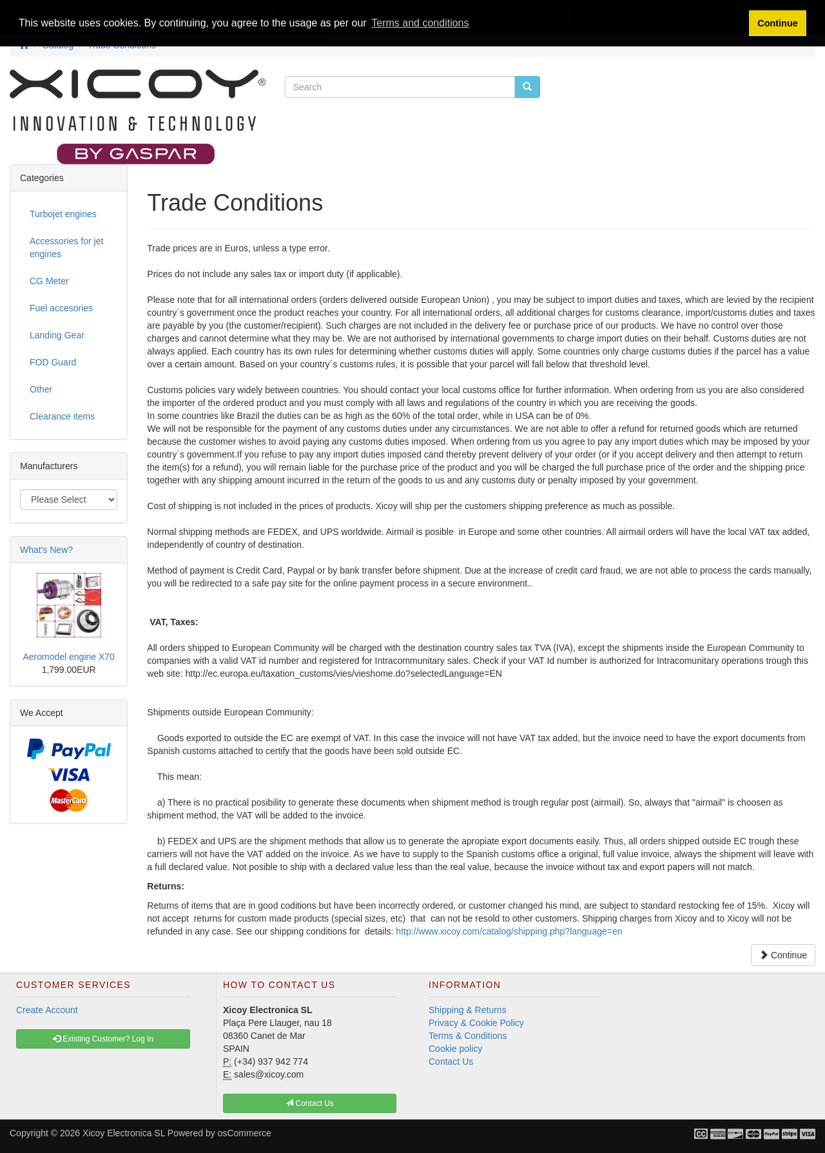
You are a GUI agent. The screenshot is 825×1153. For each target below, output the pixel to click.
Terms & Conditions (468, 1036)
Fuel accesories (61, 308)
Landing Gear (57, 335)
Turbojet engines (63, 214)
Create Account (47, 1010)
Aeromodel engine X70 (68, 657)
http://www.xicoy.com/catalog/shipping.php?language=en (507, 931)
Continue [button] (777, 23)
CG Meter (49, 281)
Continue (783, 955)
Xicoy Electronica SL (123, 1133)
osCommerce (244, 1133)
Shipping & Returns (468, 1010)
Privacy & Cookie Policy (476, 1023)
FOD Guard (53, 362)
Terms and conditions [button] (420, 22)
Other (41, 389)
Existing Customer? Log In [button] (103, 1038)
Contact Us (451, 1061)
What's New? (46, 550)
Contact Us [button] (310, 1103)
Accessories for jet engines (66, 247)
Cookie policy (455, 1048)
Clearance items (62, 416)
